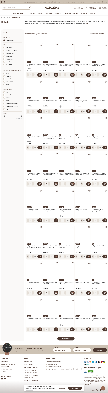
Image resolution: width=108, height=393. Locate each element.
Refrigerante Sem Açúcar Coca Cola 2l (98, 137)
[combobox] (43, 33)
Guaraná (8, 95)
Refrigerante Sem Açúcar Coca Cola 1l (66, 246)
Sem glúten (9, 81)
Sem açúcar (9, 79)
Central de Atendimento (99, 2)
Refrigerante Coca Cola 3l (98, 246)
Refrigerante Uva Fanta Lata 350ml (82, 319)
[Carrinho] (103, 8)
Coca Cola (9, 56)
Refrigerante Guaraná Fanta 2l (82, 137)
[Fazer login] (91, 8)
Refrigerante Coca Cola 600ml (81, 246)
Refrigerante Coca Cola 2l (33, 282)
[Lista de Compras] (78, 8)
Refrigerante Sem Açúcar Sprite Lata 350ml (98, 319)
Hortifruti (58, 13)
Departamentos (20, 13)
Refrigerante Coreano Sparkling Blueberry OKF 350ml (98, 210)
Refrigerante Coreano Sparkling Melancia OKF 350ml (65, 210)
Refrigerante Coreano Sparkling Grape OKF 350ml (82, 210)
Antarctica (9, 47)
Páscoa (32, 13)
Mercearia (49, 13)
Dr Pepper (9, 64)
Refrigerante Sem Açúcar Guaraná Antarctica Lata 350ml (50, 101)
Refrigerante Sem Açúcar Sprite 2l (66, 319)
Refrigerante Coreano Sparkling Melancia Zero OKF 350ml (34, 246)
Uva (7, 109)
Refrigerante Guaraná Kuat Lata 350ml (34, 319)
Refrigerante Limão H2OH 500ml (34, 65)
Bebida (8, 17)
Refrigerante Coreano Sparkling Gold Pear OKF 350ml (49, 210)
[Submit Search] (29, 8)
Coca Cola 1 (9, 59)
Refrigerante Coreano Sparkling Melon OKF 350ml (82, 101)
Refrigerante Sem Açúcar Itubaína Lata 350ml (98, 65)
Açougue (84, 13)
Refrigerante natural (12, 106)
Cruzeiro (8, 62)
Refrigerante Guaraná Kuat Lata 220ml (66, 283)
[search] (16, 8)
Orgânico (8, 76)
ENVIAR (99, 350)
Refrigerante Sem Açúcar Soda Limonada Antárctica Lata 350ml (99, 174)
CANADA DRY (10, 53)
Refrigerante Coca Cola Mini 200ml (82, 65)
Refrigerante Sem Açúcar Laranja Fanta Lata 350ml (82, 174)
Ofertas (92, 13)
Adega (40, 13)
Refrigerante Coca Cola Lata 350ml (34, 137)
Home (3, 17)
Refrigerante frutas (12, 103)
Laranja (8, 97)
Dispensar (62, 388)
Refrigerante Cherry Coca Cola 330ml (50, 65)
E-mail (76, 347)
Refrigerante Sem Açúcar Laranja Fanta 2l (98, 283)
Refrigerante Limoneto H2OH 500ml (33, 101)
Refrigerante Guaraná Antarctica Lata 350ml (65, 101)
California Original (11, 50)
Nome (56, 347)
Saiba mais (29, 390)
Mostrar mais (66, 339)
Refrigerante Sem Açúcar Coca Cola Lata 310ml (33, 174)
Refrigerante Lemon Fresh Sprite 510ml (50, 283)
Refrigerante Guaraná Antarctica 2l (65, 137)
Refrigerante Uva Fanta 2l (82, 282)
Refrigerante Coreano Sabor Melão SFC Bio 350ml (50, 246)
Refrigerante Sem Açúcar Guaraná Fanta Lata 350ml (50, 319)
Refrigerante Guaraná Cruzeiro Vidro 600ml (32, 210)
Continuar (75, 388)
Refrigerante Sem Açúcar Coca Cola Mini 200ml (66, 65)
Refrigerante (10, 40)
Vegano (8, 84)
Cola (7, 92)
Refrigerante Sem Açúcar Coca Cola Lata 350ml (98, 101)
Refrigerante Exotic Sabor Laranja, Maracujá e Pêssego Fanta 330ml (66, 174)
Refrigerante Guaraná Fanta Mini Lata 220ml (50, 174)
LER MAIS (89, 23)
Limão (7, 100)
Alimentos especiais (71, 13)
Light (7, 73)
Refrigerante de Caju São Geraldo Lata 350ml (49, 137)
